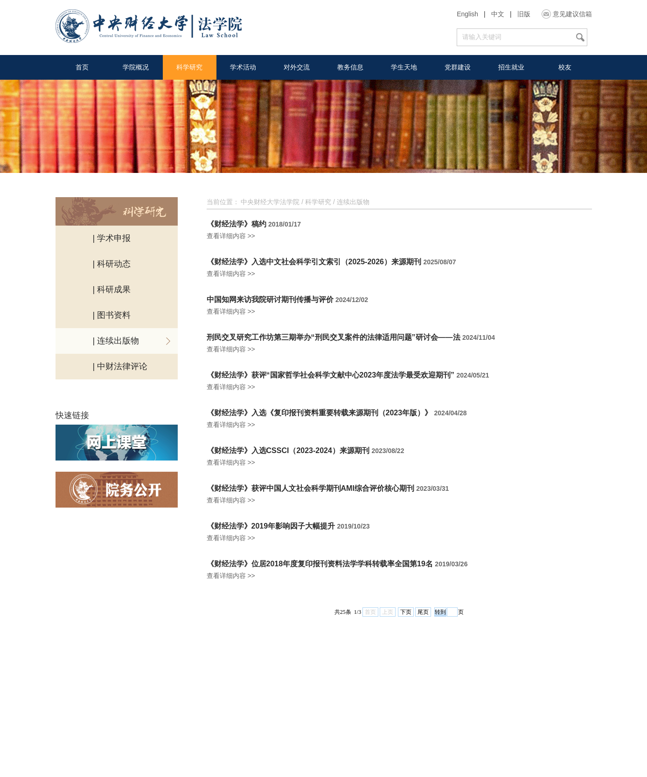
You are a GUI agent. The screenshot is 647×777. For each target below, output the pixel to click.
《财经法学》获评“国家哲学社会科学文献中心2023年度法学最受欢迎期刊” (331, 375)
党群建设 (458, 67)
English (467, 14)
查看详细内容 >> (231, 236)
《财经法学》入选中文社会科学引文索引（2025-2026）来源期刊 (314, 262)
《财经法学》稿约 (236, 224)
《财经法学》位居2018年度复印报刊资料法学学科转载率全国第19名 (320, 564)
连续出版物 (353, 202)
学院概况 (136, 67)
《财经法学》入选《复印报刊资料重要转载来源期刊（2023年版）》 (319, 413)
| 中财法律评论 (120, 366)
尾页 (423, 612)
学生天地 (404, 67)
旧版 (523, 14)
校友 (564, 67)
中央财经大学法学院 (270, 202)
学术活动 (243, 67)
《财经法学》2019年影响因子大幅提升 (271, 526)
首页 (82, 67)
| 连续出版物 (116, 340)
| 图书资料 (112, 315)
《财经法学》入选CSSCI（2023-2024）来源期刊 (288, 450)
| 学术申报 (112, 238)
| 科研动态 (112, 263)
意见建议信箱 (572, 14)
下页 (405, 612)
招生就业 (511, 67)
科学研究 (189, 67)
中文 (497, 14)
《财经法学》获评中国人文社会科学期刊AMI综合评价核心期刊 (310, 488)
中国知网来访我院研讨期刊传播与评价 (270, 299)
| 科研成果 (112, 289)
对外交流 (297, 67)
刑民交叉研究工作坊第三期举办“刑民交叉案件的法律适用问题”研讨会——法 (333, 337)
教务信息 (350, 67)
